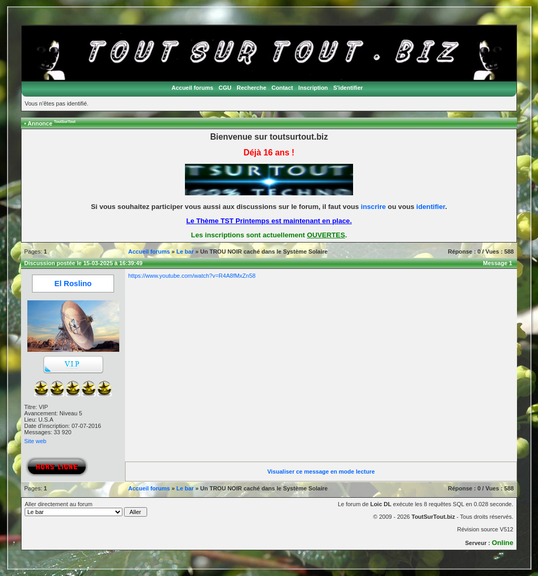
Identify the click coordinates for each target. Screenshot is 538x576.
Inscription (313, 88)
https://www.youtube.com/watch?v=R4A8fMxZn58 (191, 276)
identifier (430, 207)
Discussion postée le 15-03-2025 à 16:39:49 (83, 263)
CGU (225, 88)
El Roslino (73, 283)
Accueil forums (192, 88)
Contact (282, 88)
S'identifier (348, 88)
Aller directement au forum (86, 509)
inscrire (373, 207)
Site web (35, 441)
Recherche (251, 88)
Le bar (185, 251)
